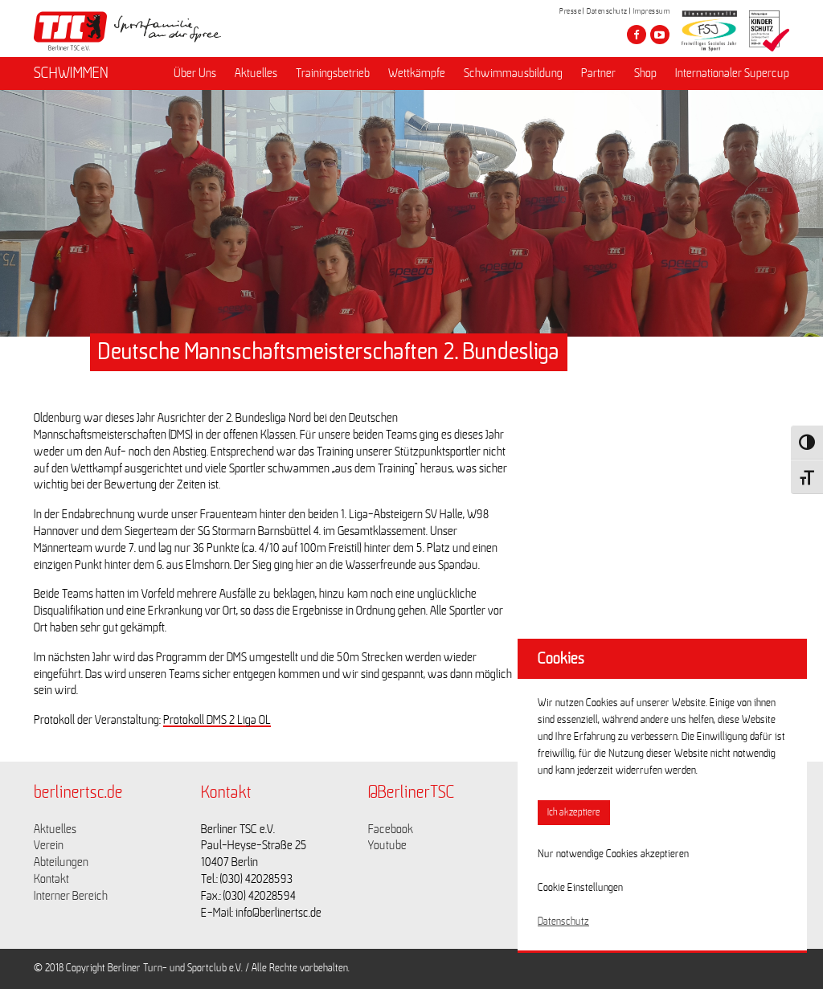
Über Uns (195, 73)
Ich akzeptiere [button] (573, 812)
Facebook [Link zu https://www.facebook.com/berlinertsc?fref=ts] (390, 829)
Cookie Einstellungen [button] (580, 887)
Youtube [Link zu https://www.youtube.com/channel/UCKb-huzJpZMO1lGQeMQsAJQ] (387, 845)
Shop (645, 73)
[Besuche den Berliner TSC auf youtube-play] (659, 34)
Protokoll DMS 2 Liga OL (217, 719)
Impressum (651, 11)
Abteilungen (61, 862)
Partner (598, 73)
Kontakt (51, 879)
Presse (570, 11)
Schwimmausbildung (513, 73)
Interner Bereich (71, 895)
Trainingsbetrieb (333, 73)
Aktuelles (256, 73)
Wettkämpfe (416, 73)
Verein (48, 845)
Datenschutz (607, 11)
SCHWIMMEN (71, 73)
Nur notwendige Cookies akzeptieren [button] (613, 854)
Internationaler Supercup (732, 73)
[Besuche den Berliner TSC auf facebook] (636, 34)
